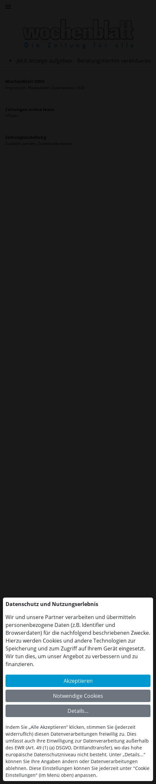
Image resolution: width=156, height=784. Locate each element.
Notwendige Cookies (78, 695)
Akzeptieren (78, 680)
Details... (78, 710)
